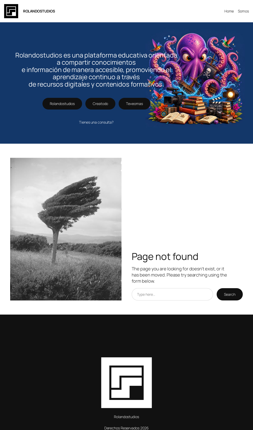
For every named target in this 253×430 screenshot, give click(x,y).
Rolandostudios (62, 103)
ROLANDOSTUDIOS (39, 11)
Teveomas (134, 103)
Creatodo (100, 103)
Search (229, 294)
